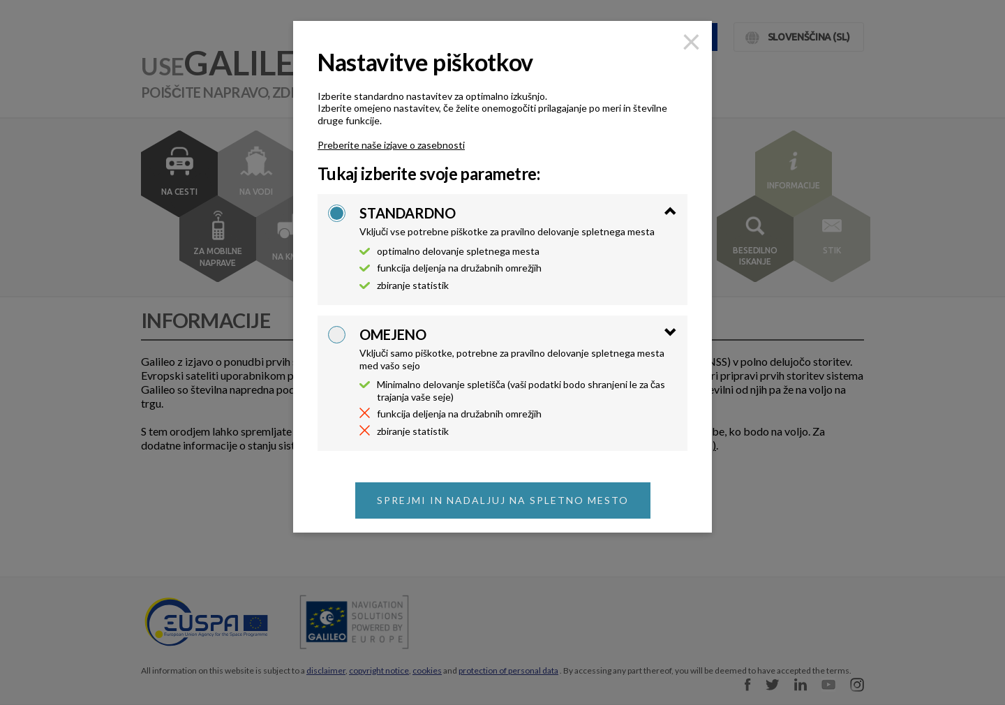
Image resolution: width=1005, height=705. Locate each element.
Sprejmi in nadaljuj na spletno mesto (503, 500)
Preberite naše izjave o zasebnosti (391, 145)
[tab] (518, 221)
